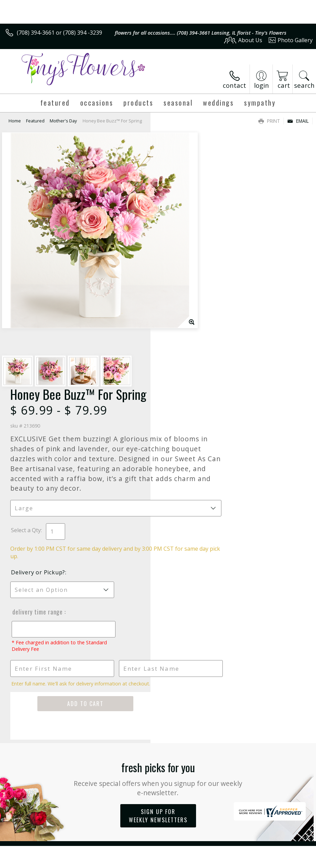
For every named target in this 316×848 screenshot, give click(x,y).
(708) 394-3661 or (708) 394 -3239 (59, 32)
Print (269, 121)
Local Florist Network (245, 841)
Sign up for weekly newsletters (158, 580)
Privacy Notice (197, 841)
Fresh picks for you (158, 542)
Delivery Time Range (187, 376)
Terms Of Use (156, 841)
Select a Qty (176, 294)
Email (298, 121)
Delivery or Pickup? (188, 337)
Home (15, 121)
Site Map (287, 841)
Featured (35, 121)
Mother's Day (63, 121)
